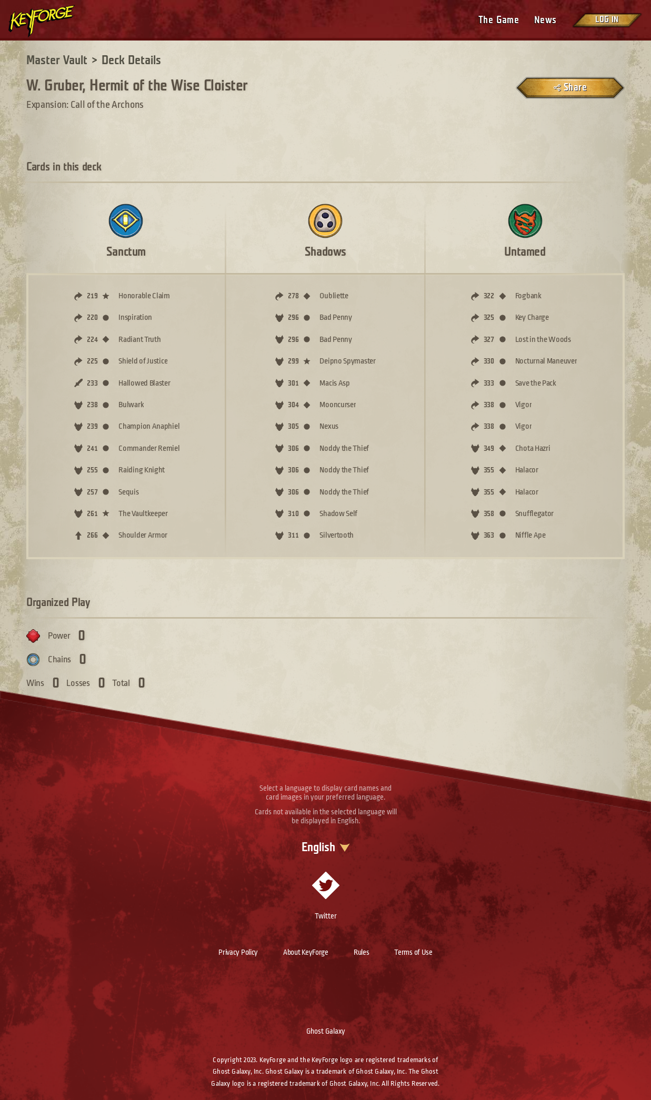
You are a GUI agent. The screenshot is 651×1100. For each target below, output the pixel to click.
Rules (361, 952)
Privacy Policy (238, 952)
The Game (498, 20)
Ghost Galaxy (325, 1031)
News (545, 20)
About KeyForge (305, 952)
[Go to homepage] (50, 21)
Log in (606, 20)
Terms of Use (413, 952)
